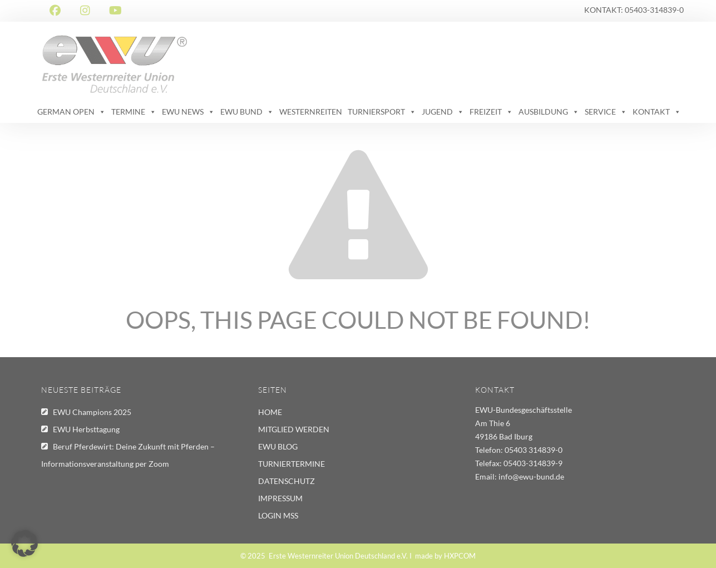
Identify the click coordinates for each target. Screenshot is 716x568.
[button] (24, 543)
